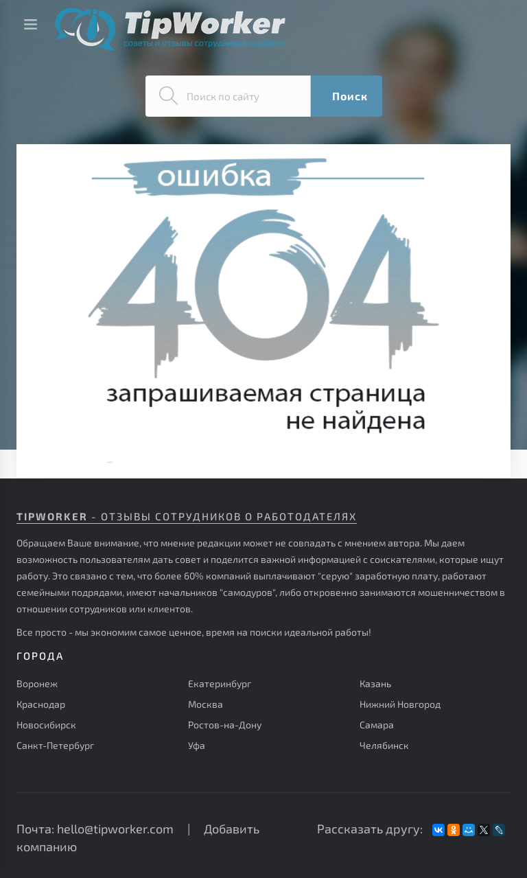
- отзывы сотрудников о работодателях (186, 516)
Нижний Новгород (400, 704)
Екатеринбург (219, 683)
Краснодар (40, 704)
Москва (205, 704)
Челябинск (384, 745)
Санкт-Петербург (55, 745)
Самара (377, 724)
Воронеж (37, 683)
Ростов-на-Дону (224, 724)
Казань (375, 683)
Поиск (350, 95)
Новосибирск (46, 724)
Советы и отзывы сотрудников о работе (170, 29)
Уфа (196, 745)
